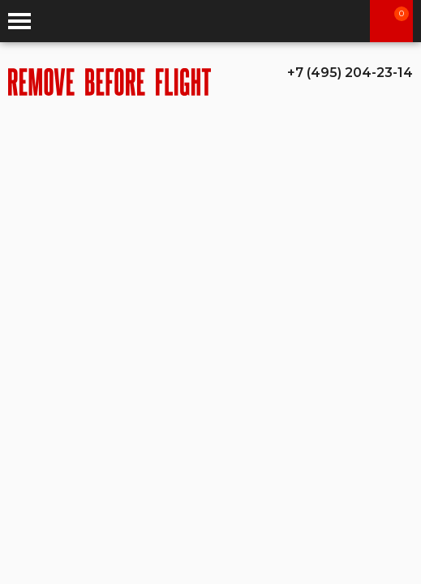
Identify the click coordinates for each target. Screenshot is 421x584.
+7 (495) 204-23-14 (350, 72)
